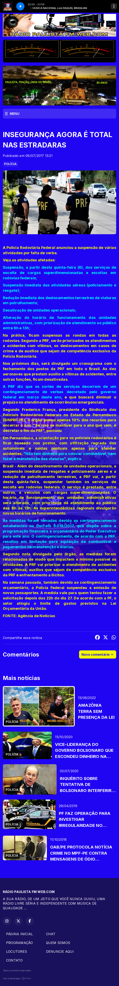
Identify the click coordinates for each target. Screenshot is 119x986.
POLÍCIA (10, 164)
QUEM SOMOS (58, 943)
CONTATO (14, 960)
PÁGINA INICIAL (19, 934)
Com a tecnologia (17, 978)
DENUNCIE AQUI (60, 951)
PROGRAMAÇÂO (19, 943)
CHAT (51, 934)
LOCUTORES (16, 951)
